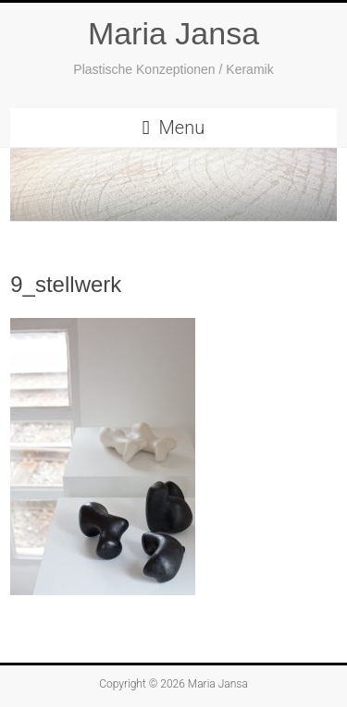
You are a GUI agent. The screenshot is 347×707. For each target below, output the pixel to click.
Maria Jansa (173, 33)
